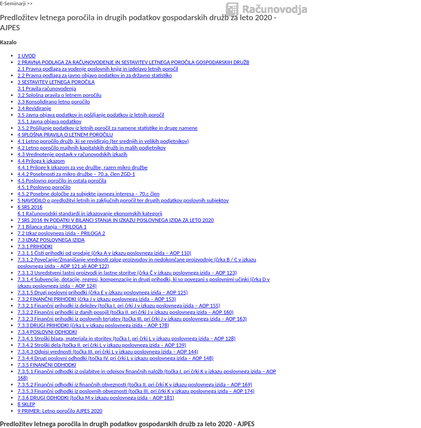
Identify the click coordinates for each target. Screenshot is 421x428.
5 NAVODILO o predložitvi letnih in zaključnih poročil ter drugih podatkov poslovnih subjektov (123, 200)
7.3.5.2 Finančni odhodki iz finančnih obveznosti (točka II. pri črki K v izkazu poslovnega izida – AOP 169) (135, 384)
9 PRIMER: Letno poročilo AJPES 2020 (60, 410)
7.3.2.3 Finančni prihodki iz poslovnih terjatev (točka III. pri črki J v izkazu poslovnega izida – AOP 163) (132, 318)
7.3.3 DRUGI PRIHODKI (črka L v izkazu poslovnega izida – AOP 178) (93, 325)
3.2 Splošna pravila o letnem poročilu (60, 95)
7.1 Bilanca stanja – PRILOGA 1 (52, 226)
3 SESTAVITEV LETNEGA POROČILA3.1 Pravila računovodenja (56, 85)
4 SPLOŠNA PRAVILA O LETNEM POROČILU (65, 134)
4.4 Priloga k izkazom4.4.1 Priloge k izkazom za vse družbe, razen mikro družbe (83, 164)
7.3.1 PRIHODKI (35, 246)
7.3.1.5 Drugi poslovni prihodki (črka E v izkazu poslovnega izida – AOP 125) (103, 292)
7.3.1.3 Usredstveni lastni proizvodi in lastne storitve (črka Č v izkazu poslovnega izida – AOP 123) (127, 272)
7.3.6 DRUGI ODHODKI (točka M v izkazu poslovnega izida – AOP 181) (96, 397)
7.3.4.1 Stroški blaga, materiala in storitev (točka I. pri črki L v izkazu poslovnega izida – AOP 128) (127, 338)
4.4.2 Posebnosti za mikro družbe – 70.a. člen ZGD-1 (76, 174)
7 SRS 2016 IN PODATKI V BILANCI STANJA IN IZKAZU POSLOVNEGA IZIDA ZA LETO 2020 (116, 220)
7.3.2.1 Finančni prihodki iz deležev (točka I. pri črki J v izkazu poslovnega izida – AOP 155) (119, 305)
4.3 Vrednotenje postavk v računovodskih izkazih (72, 154)
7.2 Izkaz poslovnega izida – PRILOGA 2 (61, 233)
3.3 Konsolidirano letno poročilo (54, 101)
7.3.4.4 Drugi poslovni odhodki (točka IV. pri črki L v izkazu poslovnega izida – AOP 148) (115, 358)
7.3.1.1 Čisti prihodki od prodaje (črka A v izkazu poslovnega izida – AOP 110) (104, 253)
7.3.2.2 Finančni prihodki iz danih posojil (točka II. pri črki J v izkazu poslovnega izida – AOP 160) (125, 312)
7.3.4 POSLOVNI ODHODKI (47, 331)
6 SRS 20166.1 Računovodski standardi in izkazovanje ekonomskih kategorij (90, 210)
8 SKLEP (26, 404)
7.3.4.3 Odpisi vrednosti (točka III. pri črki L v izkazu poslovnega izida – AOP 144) (108, 351)
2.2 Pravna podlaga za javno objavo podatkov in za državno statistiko (95, 75)
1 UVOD (26, 55)
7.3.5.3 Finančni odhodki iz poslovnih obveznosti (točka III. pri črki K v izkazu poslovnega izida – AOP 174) (136, 391)
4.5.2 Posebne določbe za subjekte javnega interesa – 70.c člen (88, 193)
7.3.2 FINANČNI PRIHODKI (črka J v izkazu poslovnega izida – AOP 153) (97, 299)
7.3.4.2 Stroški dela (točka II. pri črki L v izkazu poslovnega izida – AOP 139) (102, 345)
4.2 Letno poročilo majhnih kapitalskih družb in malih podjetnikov (92, 147)
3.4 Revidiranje (34, 108)
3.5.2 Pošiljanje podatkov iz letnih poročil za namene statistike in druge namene (108, 128)
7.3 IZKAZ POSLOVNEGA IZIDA (51, 239)
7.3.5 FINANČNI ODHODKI (47, 364)
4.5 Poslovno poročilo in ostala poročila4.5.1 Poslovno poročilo (62, 183)
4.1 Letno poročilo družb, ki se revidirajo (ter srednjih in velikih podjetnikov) (103, 141)
